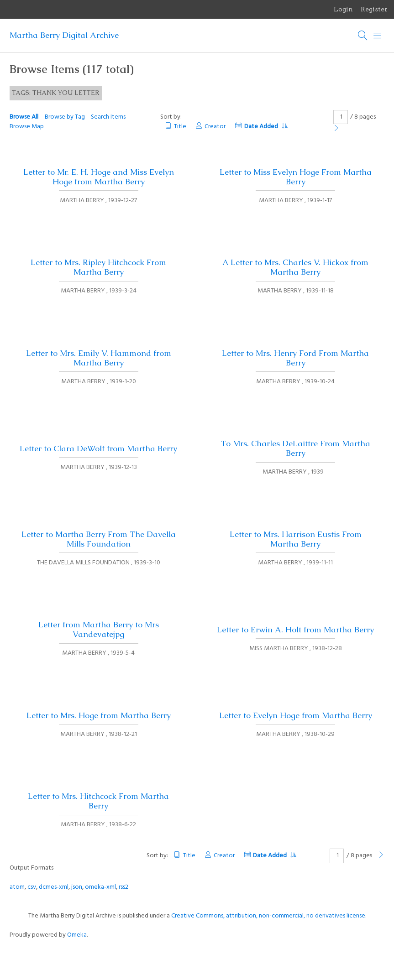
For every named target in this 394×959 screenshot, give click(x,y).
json (76, 887)
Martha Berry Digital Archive (64, 35)
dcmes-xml (53, 887)
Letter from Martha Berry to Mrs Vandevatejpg (98, 629)
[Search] (363, 35)
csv (31, 887)
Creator (215, 126)
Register (374, 9)
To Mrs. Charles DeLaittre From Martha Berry (295, 448)
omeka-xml (100, 887)
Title (180, 126)
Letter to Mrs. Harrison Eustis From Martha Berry (296, 539)
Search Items (108, 117)
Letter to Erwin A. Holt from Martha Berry (295, 630)
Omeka (77, 935)
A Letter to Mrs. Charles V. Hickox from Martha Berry (295, 267)
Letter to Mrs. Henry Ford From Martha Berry (295, 358)
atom (17, 887)
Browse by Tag (65, 117)
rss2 (123, 887)
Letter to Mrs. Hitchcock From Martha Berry (98, 801)
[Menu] (377, 35)
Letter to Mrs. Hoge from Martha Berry (98, 715)
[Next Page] (336, 129)
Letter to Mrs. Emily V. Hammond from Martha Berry (98, 358)
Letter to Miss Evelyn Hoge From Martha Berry (296, 177)
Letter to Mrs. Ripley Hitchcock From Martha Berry (98, 267)
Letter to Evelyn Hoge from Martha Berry (295, 715)
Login (343, 9)
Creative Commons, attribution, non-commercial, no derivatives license (268, 916)
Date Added (265, 126)
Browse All (24, 117)
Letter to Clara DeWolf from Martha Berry (98, 448)
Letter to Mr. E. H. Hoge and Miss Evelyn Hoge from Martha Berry (98, 177)
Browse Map (27, 126)
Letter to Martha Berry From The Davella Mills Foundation (98, 539)
